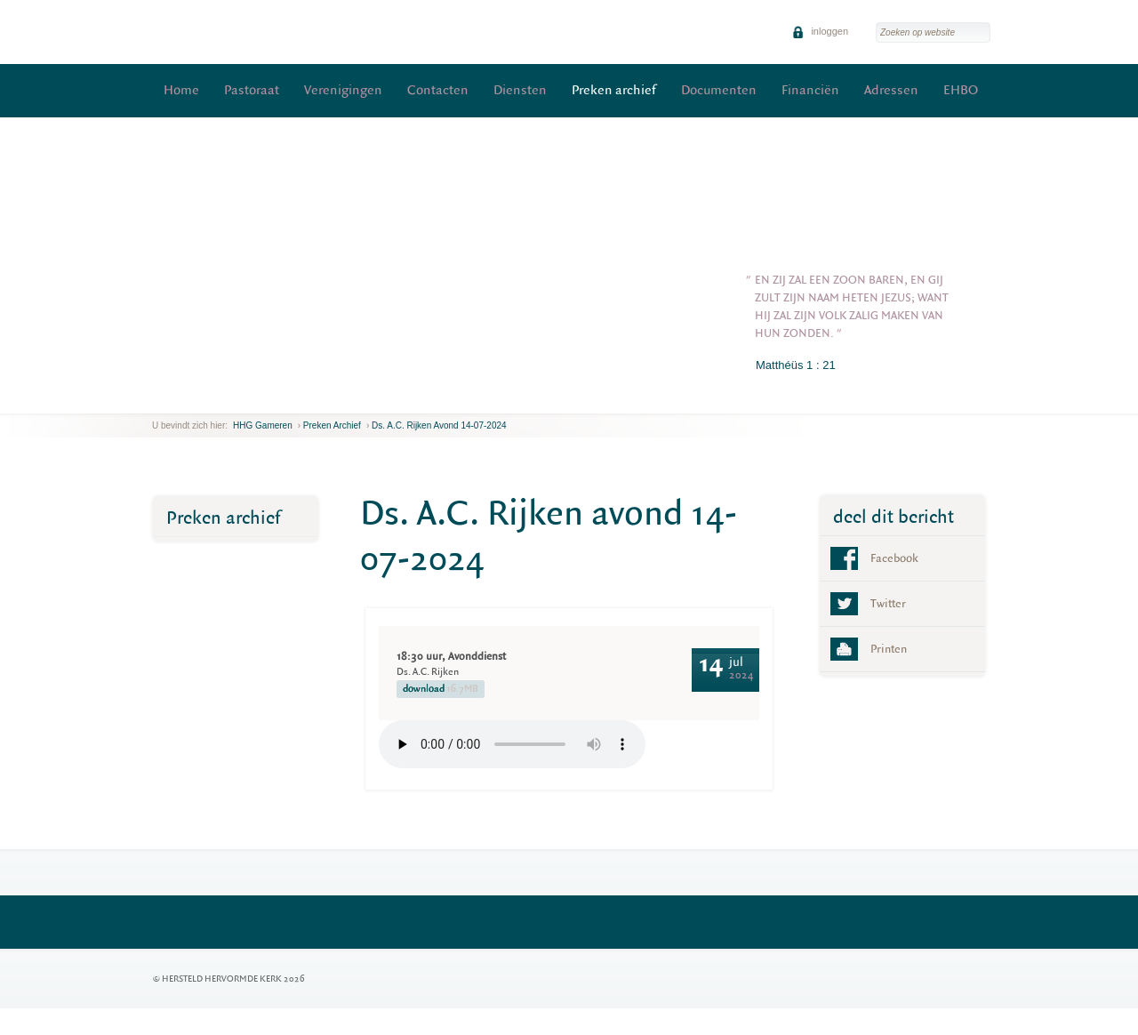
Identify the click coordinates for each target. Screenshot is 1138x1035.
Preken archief (614, 90)
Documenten (719, 90)
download (440, 689)
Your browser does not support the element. (512, 744)
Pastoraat (251, 90)
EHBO (960, 90)
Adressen (891, 90)
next (177, 400)
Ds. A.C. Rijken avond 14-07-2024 (439, 425)
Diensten (520, 90)
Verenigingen (343, 90)
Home (181, 90)
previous (156, 400)
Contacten (438, 90)
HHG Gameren (263, 425)
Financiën (810, 90)
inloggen (820, 31)
